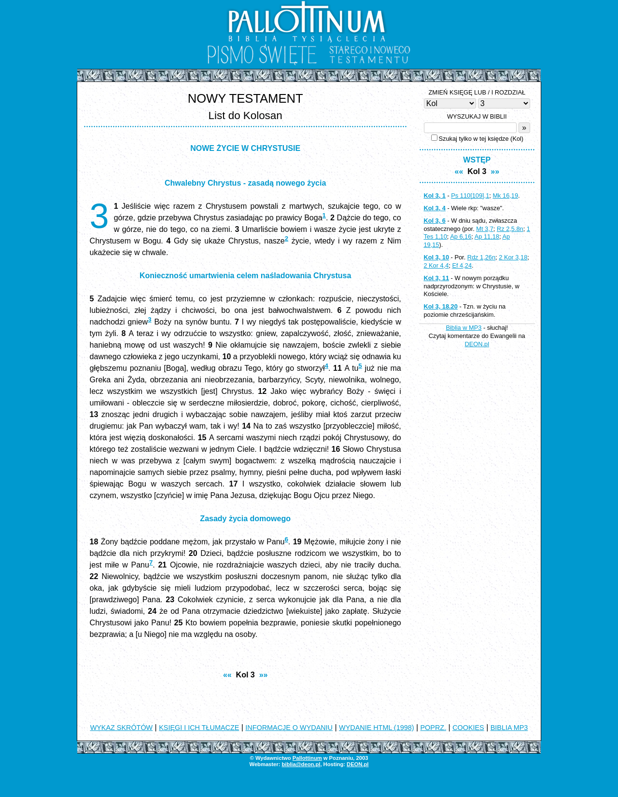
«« (227, 675)
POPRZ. (434, 727)
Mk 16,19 (505, 195)
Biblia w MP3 (463, 327)
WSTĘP (477, 160)
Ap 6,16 (460, 236)
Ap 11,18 (487, 236)
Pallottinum (307, 758)
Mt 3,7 (484, 228)
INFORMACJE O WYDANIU (289, 727)
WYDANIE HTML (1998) (376, 727)
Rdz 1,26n (481, 257)
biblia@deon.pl (300, 764)
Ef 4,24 (462, 265)
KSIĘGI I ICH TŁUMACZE (199, 727)
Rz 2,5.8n (510, 228)
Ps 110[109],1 (470, 195)
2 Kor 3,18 (513, 257)
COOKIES (468, 727)
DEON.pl (477, 344)
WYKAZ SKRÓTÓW (121, 727)
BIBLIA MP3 (509, 727)
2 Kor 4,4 (436, 265)
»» (263, 675)
